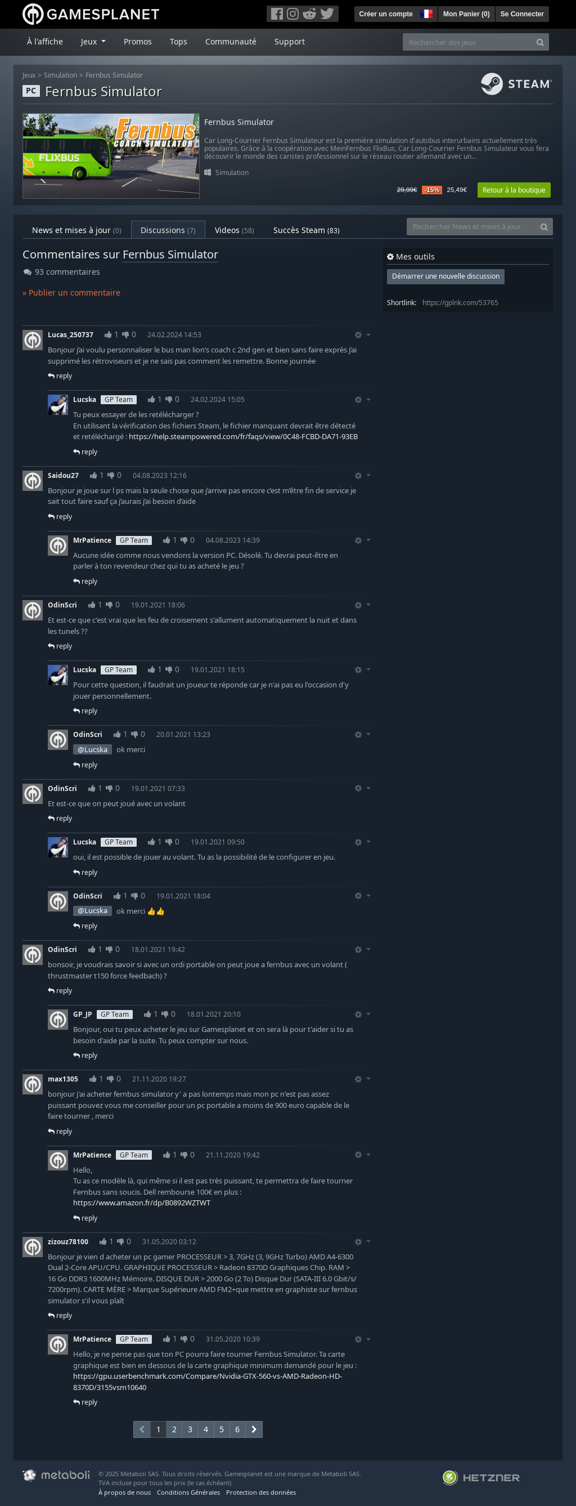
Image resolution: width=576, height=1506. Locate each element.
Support (289, 41)
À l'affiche (45, 41)
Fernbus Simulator (114, 75)
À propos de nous (124, 1492)
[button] (425, 12)
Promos (138, 41)
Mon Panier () (466, 14)
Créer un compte (386, 14)
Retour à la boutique (514, 190)
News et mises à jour (77, 230)
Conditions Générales (188, 1492)
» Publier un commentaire (71, 292)
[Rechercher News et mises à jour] (471, 226)
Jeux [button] (90, 41)
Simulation (60, 75)
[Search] (540, 42)
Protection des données (261, 1492)
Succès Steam (306, 230)
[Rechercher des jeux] (467, 42)
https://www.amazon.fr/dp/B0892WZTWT (141, 1202)
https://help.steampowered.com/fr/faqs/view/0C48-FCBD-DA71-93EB (243, 436)
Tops (178, 41)
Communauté (230, 41)
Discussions (168, 230)
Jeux (28, 75)
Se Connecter (522, 14)
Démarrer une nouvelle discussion (446, 276)
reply (60, 376)
